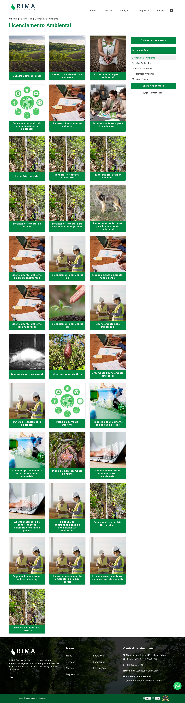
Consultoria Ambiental (142, 68)
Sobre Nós (107, 10)
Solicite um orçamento (153, 40)
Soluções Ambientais (141, 63)
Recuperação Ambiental (143, 74)
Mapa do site (72, 674)
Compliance (143, 10)
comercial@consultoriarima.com (140, 670)
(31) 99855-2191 (154, 92)
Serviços (124, 10)
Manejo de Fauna (140, 79)
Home (93, 10)
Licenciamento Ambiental (144, 58)
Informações (99, 668)
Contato (160, 10)
